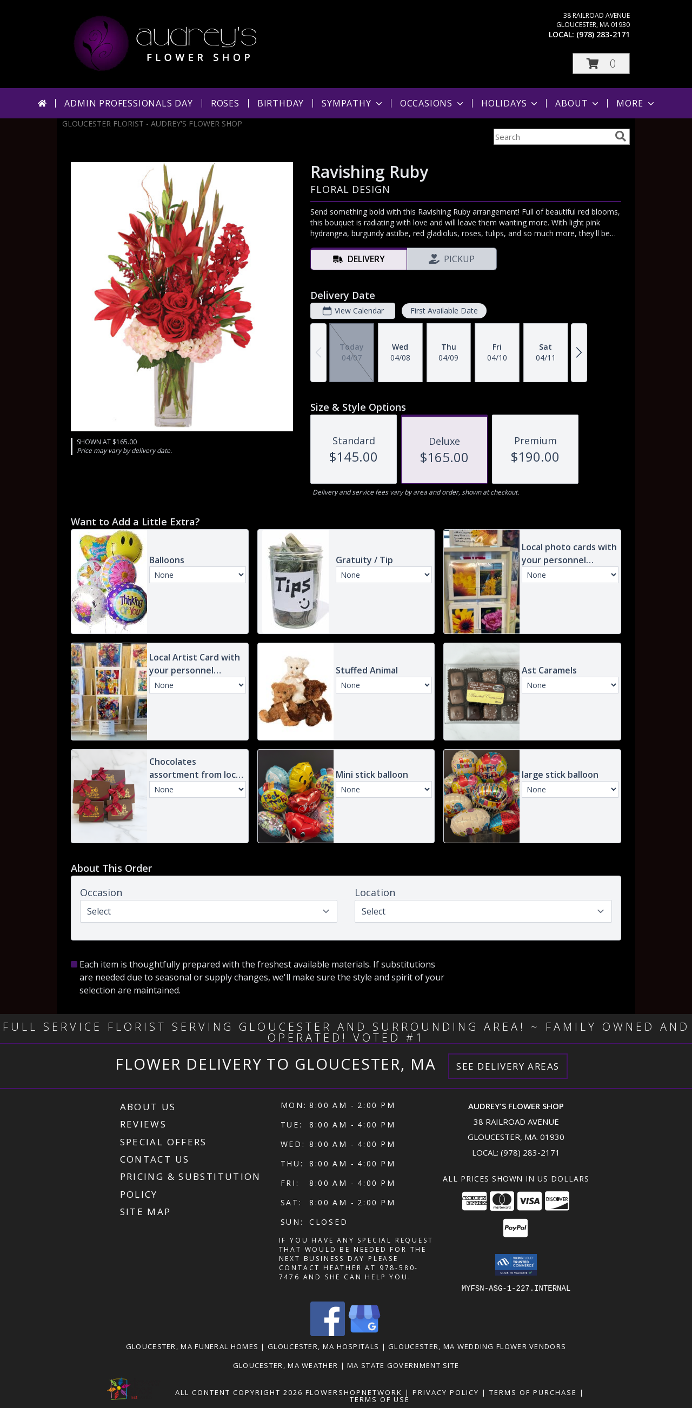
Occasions (432, 103)
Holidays (510, 103)
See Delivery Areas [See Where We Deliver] (508, 1066)
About (578, 103)
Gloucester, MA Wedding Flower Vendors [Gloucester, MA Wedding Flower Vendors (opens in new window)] (477, 1346)
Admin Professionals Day (128, 103)
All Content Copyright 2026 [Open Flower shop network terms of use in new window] (239, 1392)
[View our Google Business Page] (364, 1332)
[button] (601, 63)
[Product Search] (552, 136)
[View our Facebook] (327, 1332)
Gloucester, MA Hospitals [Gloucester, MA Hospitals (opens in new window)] (323, 1346)
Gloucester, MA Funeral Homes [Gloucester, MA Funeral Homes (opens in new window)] (192, 1346)
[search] (620, 136)
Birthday (280, 103)
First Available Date (444, 310)
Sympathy (353, 103)
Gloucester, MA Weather (285, 1365)
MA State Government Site (403, 1365)
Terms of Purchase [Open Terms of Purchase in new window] (533, 1392)
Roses (225, 103)
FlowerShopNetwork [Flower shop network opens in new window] (353, 1392)
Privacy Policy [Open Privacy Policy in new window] (445, 1392)
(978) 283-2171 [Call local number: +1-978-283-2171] (603, 34)
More (636, 103)
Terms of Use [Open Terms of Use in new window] (380, 1399)
